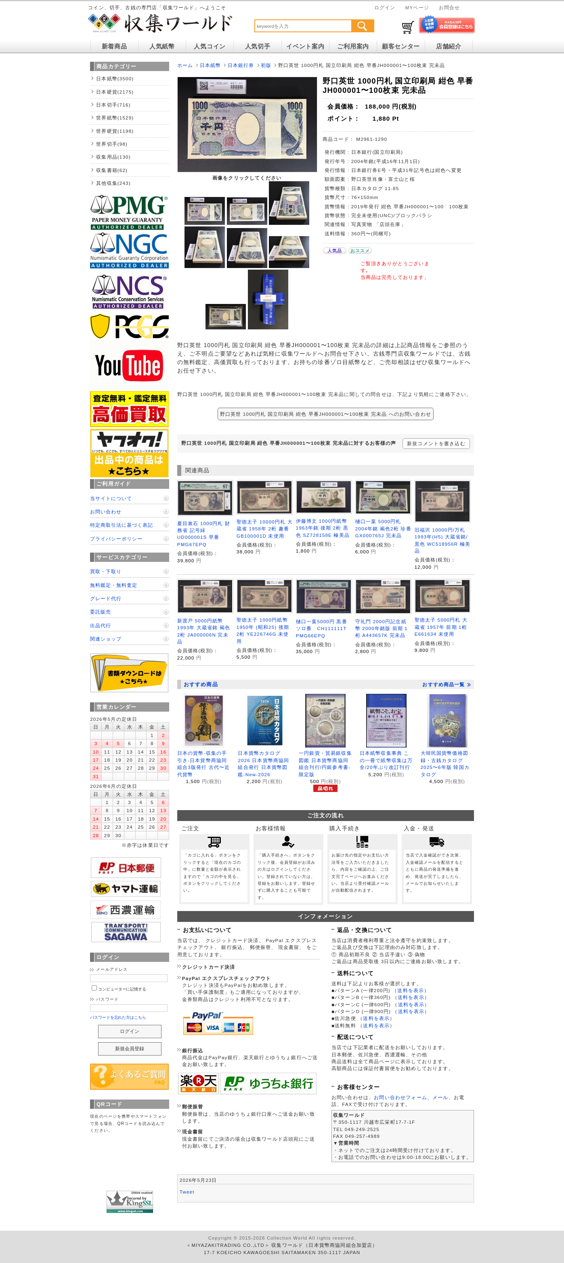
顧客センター (401, 46)
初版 (266, 65)
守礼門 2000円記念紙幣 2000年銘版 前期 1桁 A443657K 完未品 (381, 628)
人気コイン (210, 46)
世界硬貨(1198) (115, 131)
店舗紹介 (448, 46)
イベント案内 (305, 46)
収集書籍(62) (112, 170)
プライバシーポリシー (116, 538)
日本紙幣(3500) (115, 78)
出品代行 (100, 625)
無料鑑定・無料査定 (113, 585)
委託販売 (100, 611)
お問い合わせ (106, 511)
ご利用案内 (353, 46)
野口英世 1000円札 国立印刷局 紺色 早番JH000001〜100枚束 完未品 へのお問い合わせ (325, 414)
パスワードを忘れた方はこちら (118, 1017)
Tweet (187, 1191)
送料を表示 (410, 990)
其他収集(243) (113, 183)
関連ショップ (106, 638)
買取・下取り (106, 571)
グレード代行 (106, 598)
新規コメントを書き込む (436, 443)
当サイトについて (111, 498)
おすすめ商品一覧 (446, 684)
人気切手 (257, 46)
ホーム (185, 65)
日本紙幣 (210, 65)
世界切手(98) (112, 144)
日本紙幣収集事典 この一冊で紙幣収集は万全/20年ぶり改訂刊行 (386, 760)
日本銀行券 (241, 65)
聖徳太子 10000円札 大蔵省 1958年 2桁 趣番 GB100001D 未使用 (265, 528)
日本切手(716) (113, 104)
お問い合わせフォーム (400, 1097)
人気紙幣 (162, 46)
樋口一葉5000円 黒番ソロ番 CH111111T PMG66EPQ (324, 628)
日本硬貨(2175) (115, 91)
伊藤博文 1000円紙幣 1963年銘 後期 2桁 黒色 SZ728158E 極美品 (323, 528)
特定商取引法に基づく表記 (121, 525)
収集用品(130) (113, 156)
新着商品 (114, 46)
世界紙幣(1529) (115, 117)
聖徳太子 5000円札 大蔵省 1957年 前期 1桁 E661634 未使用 (441, 627)
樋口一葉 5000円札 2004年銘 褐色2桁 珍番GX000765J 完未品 (383, 528)
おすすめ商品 (201, 684)
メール (440, 1097)
